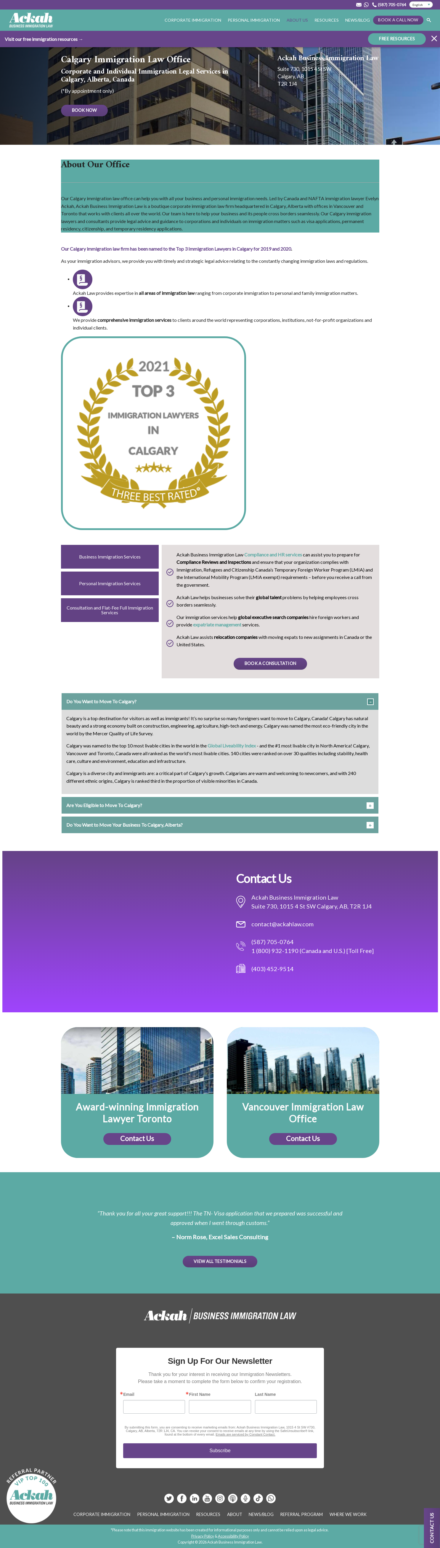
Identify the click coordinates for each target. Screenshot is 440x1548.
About (234, 1514)
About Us (297, 20)
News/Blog (357, 20)
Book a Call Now (398, 19)
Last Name (265, 1394)
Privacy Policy (202, 1536)
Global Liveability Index (232, 745)
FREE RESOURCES (397, 38)
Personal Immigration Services (110, 583)
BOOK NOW (84, 110)
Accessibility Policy (233, 1536)
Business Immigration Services (110, 556)
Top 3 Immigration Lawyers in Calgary (214, 249)
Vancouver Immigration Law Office (303, 1112)
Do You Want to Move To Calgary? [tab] (101, 701)
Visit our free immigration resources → (44, 39)
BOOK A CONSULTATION (270, 663)
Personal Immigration (254, 20)
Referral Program (301, 1514)
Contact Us (137, 1138)
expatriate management (217, 624)
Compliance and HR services (273, 554)
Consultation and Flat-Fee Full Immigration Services (110, 610)
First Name (199, 1394)
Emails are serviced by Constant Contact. (245, 1434)
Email (128, 1394)
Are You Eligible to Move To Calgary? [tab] (104, 805)
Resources (326, 20)
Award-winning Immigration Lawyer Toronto (137, 1112)
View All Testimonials (220, 1261)
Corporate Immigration (193, 20)
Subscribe (219, 1450)
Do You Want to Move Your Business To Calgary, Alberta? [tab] (124, 825)
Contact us (432, 1528)
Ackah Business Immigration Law (327, 58)
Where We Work (348, 1514)
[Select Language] (421, 4)
